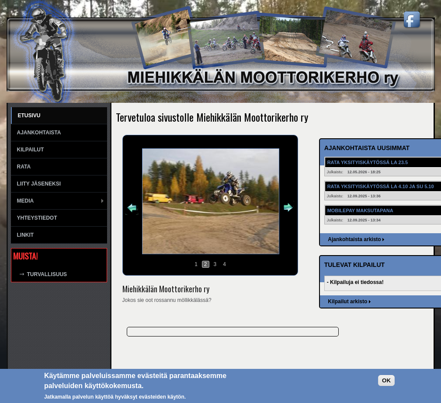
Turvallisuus (47, 274)
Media (25, 201)
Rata (24, 167)
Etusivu (29, 115)
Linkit (25, 235)
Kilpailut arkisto (347, 301)
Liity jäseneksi (39, 184)
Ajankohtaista (39, 133)
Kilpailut (30, 150)
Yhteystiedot (37, 218)
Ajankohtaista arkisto (354, 239)
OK (386, 380)
